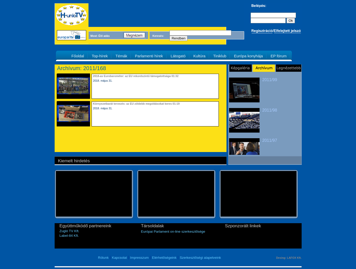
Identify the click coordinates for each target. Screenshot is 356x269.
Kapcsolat (119, 258)
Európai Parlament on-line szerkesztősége (173, 231)
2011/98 (269, 110)
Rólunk (103, 258)
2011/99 (269, 80)
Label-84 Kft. (69, 236)
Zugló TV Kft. (70, 231)
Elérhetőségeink (164, 258)
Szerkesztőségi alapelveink (200, 258)
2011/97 (269, 140)
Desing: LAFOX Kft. (289, 257)
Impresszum (139, 258)
